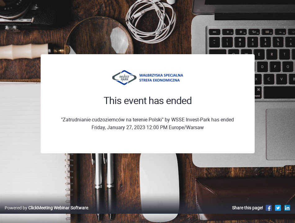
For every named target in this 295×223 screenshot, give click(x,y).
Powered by (46, 214)
